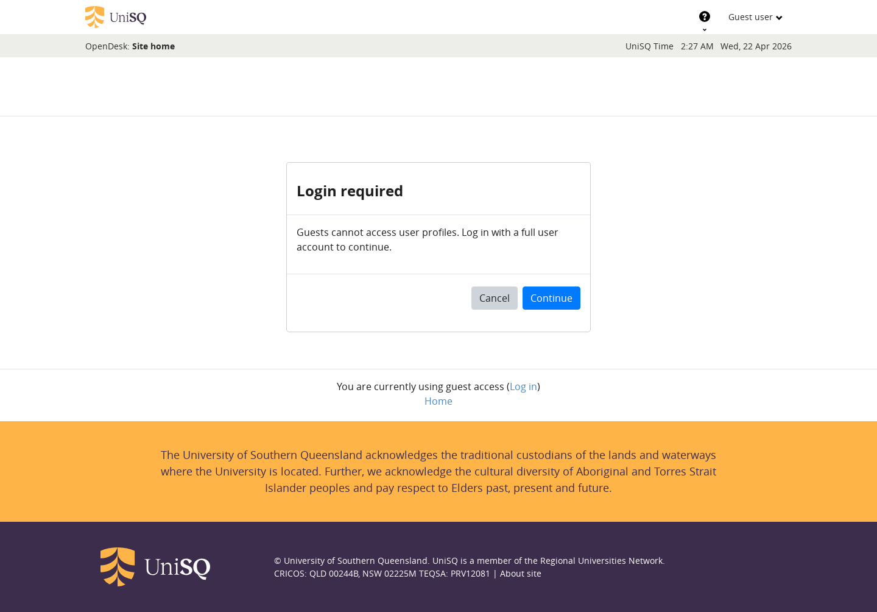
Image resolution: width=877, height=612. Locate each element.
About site (520, 573)
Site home (153, 46)
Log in (523, 386)
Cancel (494, 298)
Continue (551, 298)
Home (438, 401)
